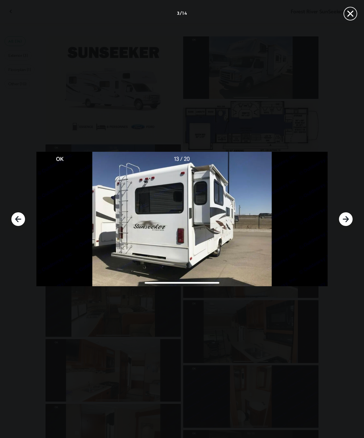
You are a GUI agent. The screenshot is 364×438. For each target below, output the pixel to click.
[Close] (350, 13)
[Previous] (18, 219)
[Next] (346, 219)
